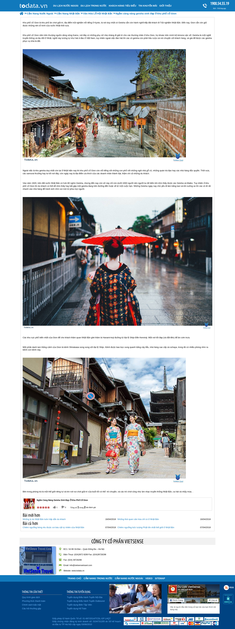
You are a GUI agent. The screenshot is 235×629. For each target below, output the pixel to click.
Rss (226, 587)
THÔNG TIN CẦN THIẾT (32, 592)
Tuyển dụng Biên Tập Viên (79, 605)
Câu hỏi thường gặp (31, 608)
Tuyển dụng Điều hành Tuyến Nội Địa (84, 597)
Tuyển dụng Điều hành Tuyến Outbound (86, 601)
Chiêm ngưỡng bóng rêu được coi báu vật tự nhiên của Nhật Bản (53, 527)
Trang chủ (74, 578)
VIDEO (149, 578)
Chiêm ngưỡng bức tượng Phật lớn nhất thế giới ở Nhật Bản (146, 527)
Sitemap (160, 578)
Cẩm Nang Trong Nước (98, 578)
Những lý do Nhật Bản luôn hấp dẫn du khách (44, 519)
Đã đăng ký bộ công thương (35, 620)
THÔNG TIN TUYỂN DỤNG (79, 592)
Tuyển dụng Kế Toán (76, 608)
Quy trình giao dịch (31, 597)
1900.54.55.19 (219, 3)
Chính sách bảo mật (31, 605)
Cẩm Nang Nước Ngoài (129, 578)
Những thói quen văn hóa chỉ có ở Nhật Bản (138, 519)
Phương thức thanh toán (33, 601)
